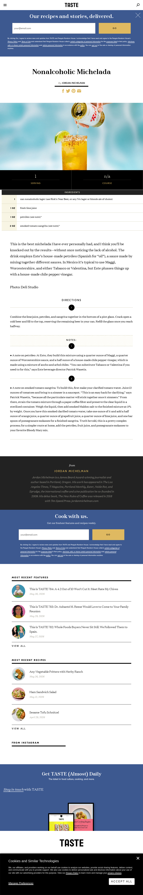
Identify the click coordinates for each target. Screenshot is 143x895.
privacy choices (114, 873)
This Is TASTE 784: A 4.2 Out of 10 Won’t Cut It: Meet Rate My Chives (73, 589)
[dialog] (71, 874)
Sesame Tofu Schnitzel (44, 712)
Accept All (121, 881)
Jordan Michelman (73, 83)
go (115, 28)
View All (19, 646)
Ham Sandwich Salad (42, 692)
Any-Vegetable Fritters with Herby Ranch (56, 671)
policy (82, 45)
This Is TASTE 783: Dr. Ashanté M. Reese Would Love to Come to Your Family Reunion (79, 608)
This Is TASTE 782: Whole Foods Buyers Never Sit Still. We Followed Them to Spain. (78, 629)
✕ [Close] (138, 858)
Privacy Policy (72, 873)
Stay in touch (13, 789)
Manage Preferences (20, 883)
